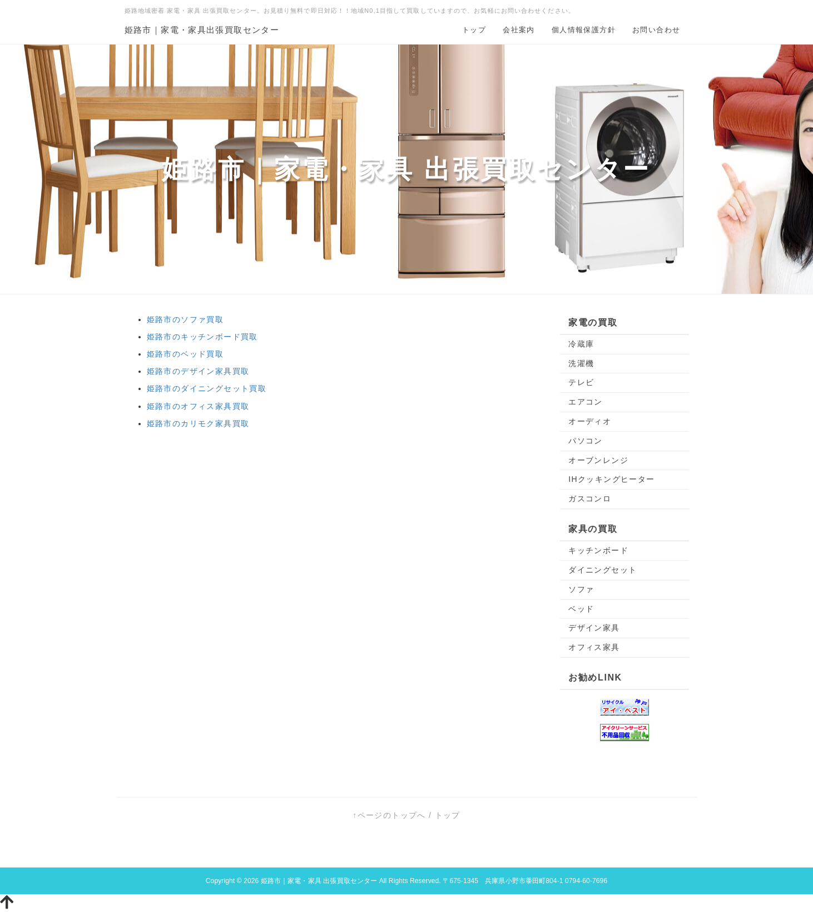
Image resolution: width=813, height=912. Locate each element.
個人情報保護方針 (584, 30)
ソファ (581, 589)
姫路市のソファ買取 (185, 319)
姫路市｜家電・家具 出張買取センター (319, 881)
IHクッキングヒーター (611, 479)
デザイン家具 (593, 627)
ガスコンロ (589, 498)
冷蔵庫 (581, 343)
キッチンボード (598, 550)
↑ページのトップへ (389, 815)
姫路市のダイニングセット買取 (207, 388)
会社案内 (519, 30)
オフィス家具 (593, 647)
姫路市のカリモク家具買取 (198, 423)
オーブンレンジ (598, 460)
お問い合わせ (656, 30)
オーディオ (589, 421)
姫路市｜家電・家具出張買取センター (202, 29)
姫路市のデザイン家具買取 (198, 371)
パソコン (585, 440)
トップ (474, 30)
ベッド (581, 608)
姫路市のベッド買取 (185, 353)
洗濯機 (581, 363)
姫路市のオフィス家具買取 (198, 406)
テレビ (581, 382)
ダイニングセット (602, 569)
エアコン (585, 401)
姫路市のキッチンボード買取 (202, 336)
